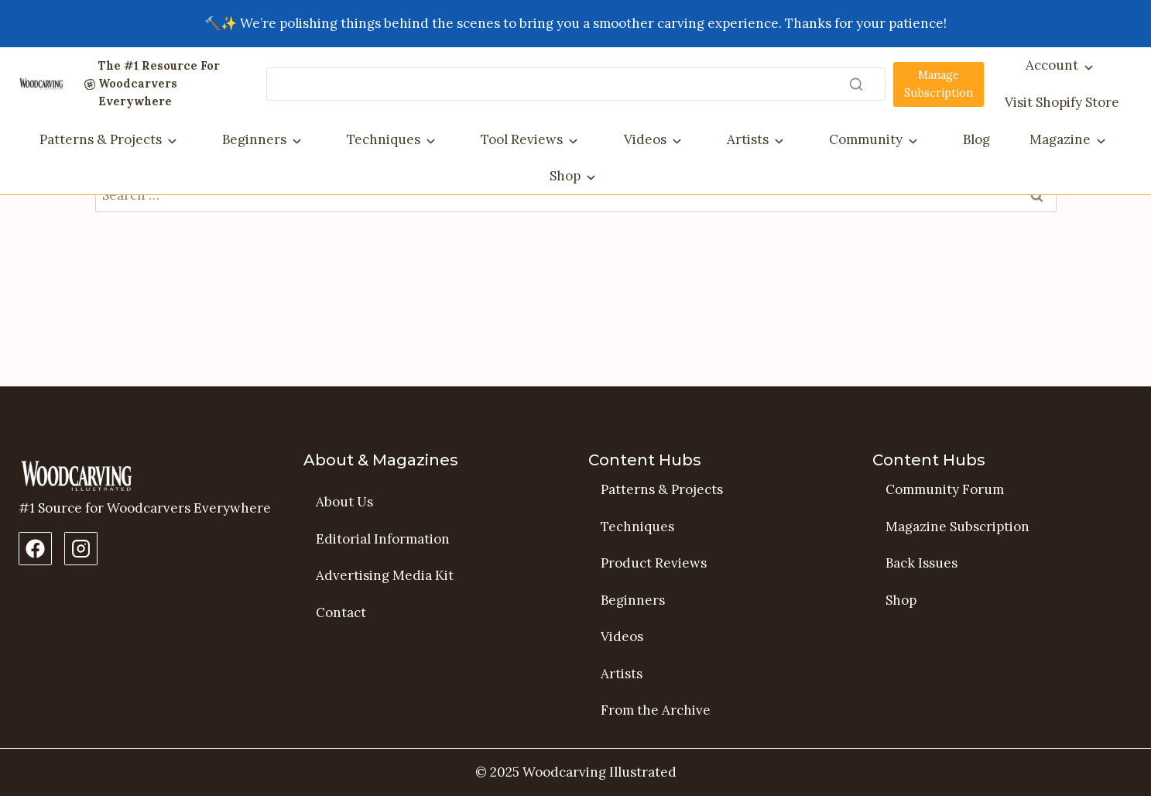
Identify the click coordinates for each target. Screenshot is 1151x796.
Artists (748, 139)
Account (1052, 65)
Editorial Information (383, 538)
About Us (344, 501)
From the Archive (656, 710)
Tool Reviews (522, 139)
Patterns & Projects (100, 139)
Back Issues (921, 563)
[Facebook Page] (35, 548)
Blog (976, 139)
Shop (565, 175)
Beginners (254, 139)
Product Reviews (654, 563)
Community (866, 139)
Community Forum (945, 489)
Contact (341, 612)
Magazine (1060, 139)
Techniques (383, 139)
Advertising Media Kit (385, 576)
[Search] (576, 84)
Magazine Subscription (957, 526)
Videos (645, 139)
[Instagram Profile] (81, 548)
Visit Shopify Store (1062, 102)
